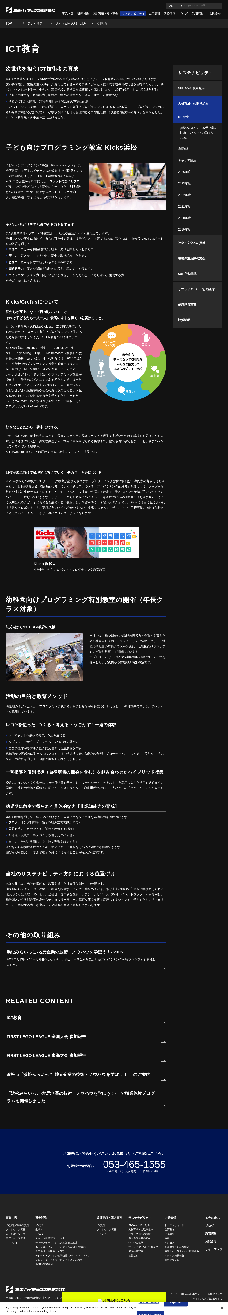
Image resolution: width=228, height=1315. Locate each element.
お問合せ (215, 13)
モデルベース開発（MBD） (50, 1251)
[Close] (222, 1308)
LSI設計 (101, 1225)
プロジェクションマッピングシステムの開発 (60, 1260)
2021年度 (184, 206)
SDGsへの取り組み (191, 88)
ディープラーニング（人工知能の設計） (57, 1242)
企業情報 (154, 13)
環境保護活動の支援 (191, 258)
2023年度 (184, 183)
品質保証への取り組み (177, 1246)
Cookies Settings (149, 1302)
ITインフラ (12, 1242)
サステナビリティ (133, 13)
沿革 (167, 1238)
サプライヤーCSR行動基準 (196, 289)
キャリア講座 (187, 160)
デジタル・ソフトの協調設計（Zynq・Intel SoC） (62, 1255)
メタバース (41, 1233)
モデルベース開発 (15, 1238)
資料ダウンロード (174, 1260)
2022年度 (184, 195)
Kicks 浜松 (43, 564)
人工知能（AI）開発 (17, 1233)
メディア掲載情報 (174, 1255)
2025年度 (184, 171)
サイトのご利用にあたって (207, 1298)
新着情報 (169, 13)
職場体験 (184, 148)
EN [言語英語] (170, 5)
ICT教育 (183, 117)
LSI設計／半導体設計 (17, 1225)
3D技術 (39, 1225)
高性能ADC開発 (44, 1264)
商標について (214, 1294)
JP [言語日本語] (174, 5)
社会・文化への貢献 (191, 243)
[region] (114, 1308)
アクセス (169, 1242)
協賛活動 (184, 320)
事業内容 (68, 13)
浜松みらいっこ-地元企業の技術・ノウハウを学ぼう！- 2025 (198, 132)
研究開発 (83, 13)
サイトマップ (213, 1249)
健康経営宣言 (187, 304)
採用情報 (197, 13)
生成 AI (39, 1229)
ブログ (183, 13)
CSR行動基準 (187, 273)
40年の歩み (212, 1217)
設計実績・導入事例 (105, 13)
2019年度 (184, 229)
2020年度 (184, 218)
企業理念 (169, 1229)
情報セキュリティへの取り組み (182, 1251)
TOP (9, 23)
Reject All (175, 1302)
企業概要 (169, 1233)
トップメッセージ (174, 1225)
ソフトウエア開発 (15, 1229)
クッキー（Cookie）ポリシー (186, 1294)
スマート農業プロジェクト (50, 1238)
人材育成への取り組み (71, 23)
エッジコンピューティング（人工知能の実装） (61, 1246)
